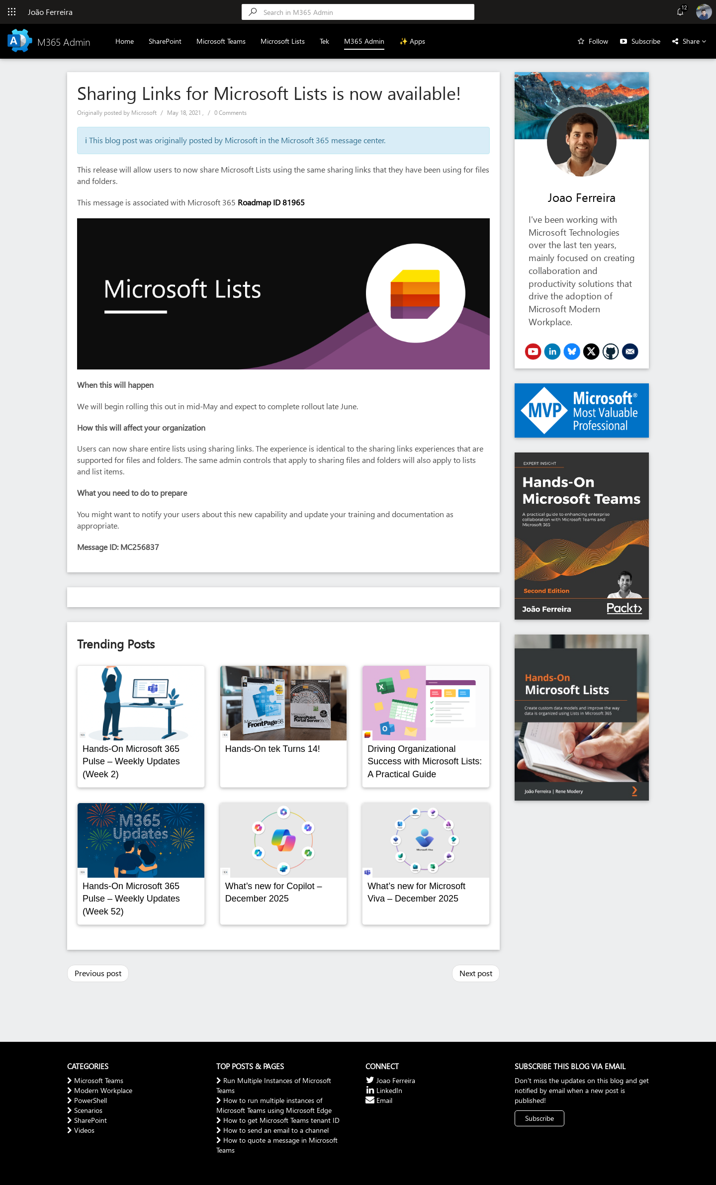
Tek (324, 41)
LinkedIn (383, 1090)
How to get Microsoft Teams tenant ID (278, 1120)
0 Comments (230, 112)
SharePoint (165, 41)
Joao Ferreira (582, 197)
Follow (598, 41)
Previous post (98, 973)
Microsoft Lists (283, 41)
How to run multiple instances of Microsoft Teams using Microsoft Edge (274, 1105)
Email (378, 1100)
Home (124, 41)
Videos (80, 1130)
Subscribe (645, 41)
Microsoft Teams (221, 41)
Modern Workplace (99, 1090)
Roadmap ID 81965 (272, 202)
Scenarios (84, 1110)
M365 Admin (364, 41)
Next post (475, 973)
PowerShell (87, 1100)
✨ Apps (412, 41)
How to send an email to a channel (272, 1130)
